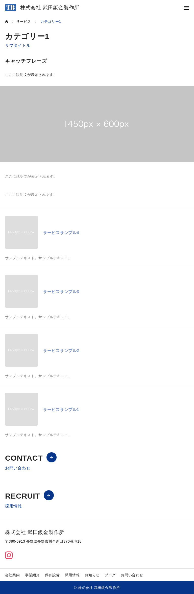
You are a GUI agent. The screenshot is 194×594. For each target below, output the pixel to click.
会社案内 (12, 575)
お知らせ (92, 575)
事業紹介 (32, 575)
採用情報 (72, 575)
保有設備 (52, 575)
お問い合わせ (132, 575)
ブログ (110, 575)
